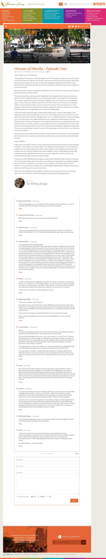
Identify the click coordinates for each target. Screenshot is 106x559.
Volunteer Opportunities (53, 17)
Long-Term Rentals (93, 20)
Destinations (27, 15)
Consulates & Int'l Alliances (8, 17)
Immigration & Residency (74, 13)
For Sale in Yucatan (93, 13)
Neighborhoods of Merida (95, 18)
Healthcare (5, 15)
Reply (20, 208)
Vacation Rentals (92, 17)
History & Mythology (30, 18)
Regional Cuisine (28, 17)
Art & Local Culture (29, 13)
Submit (74, 500)
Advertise (45, 554)
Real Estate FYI (92, 15)
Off (33, 496)
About (40, 554)
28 (49, 72)
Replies (41, 496)
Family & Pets (6, 13)
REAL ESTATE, (33, 72)
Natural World (27, 20)
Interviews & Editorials (52, 13)
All (49, 496)
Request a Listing (71, 554)
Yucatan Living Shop (8, 20)
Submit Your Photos (60, 554)
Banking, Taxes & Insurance (71, 16)
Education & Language (52, 18)
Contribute (52, 554)
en (61, 4)
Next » (77, 453)
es (66, 4)
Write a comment (71, 196)
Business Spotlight (51, 15)
